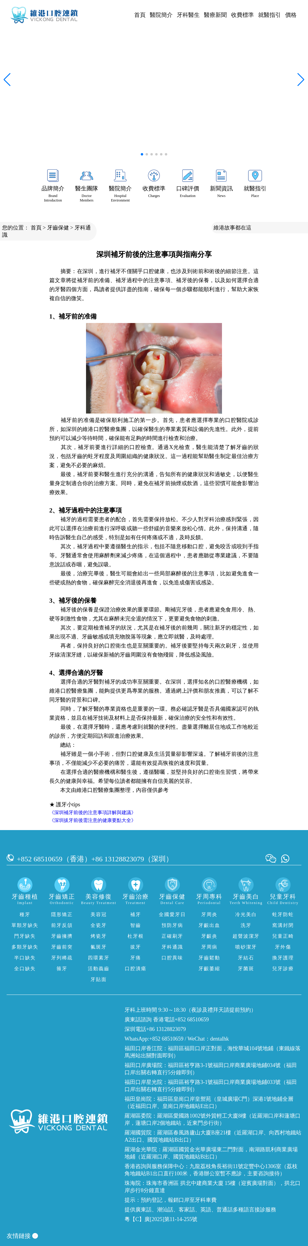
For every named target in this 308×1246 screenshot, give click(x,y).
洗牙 (246, 925)
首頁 (140, 15)
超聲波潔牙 (246, 936)
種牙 (25, 914)
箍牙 (62, 968)
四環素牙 (98, 957)
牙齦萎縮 (209, 968)
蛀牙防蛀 (283, 914)
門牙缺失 (25, 936)
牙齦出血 (209, 925)
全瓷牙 (99, 925)
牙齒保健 (58, 228)
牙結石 (246, 957)
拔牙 (135, 946)
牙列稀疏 (62, 957)
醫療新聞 (215, 15)
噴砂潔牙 (246, 946)
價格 (291, 15)
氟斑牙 (99, 946)
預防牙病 (172, 925)
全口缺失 (25, 968)
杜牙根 (136, 936)
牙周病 (209, 946)
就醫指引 (269, 15)
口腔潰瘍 (135, 968)
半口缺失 (25, 957)
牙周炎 (209, 914)
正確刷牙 (172, 936)
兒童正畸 (283, 936)
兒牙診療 (283, 968)
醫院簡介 (161, 15)
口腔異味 (172, 957)
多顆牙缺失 (24, 946)
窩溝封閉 (283, 925)
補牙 (135, 914)
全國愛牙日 (172, 914)
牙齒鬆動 (209, 957)
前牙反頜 (62, 925)
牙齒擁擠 (62, 936)
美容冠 (99, 914)
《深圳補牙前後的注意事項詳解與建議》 (92, 812)
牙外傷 (283, 946)
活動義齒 (98, 968)
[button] (142, 154)
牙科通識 (172, 946)
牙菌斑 (246, 968)
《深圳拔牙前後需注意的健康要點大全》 (92, 820)
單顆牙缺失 (24, 925)
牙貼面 (99, 979)
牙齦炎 (209, 936)
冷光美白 (246, 914)
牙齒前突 (62, 946)
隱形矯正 (62, 914)
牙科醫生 (188, 15)
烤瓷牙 (99, 936)
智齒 (135, 925)
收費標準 (242, 15)
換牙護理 (283, 957)
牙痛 (135, 957)
